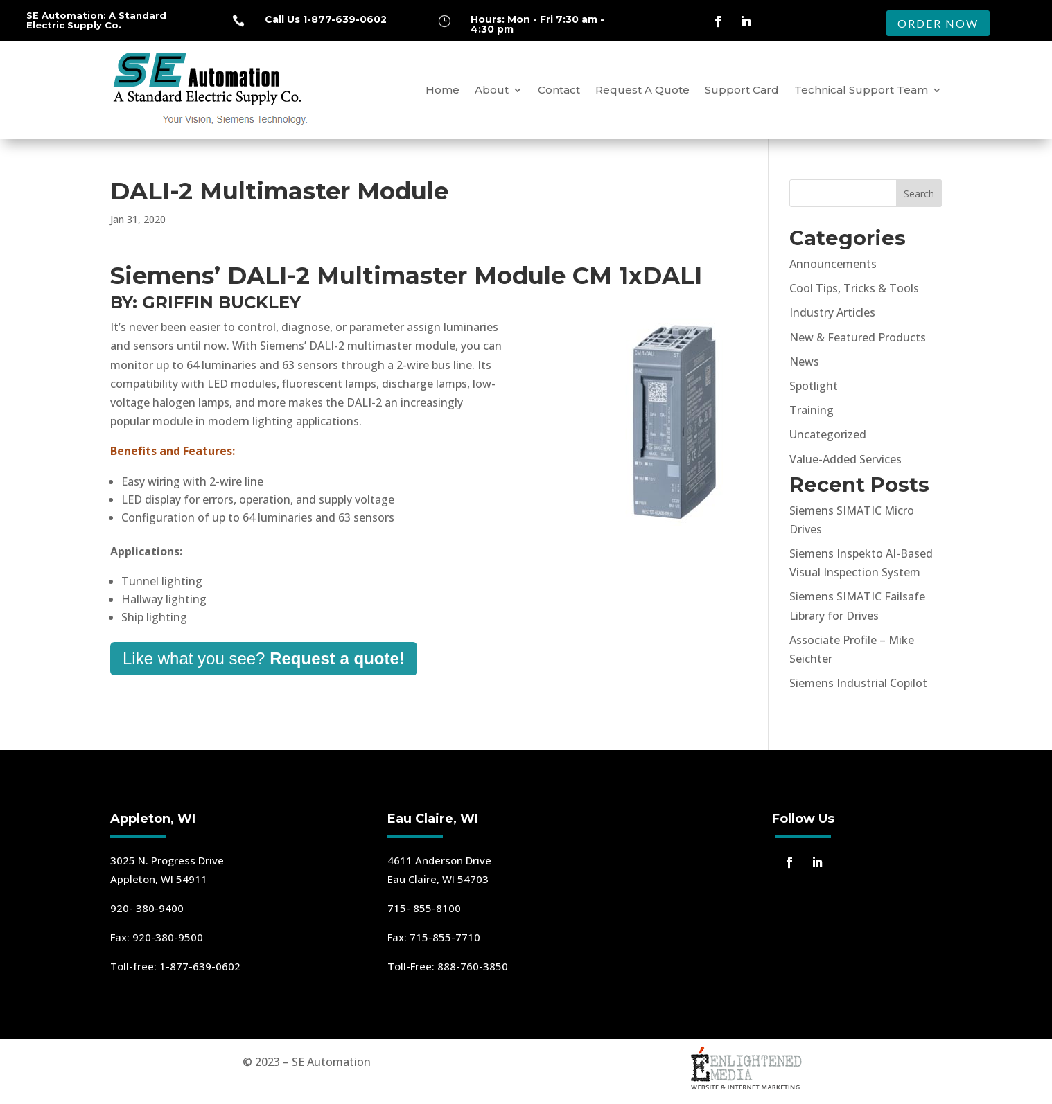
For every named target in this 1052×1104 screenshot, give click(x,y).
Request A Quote (642, 89)
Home (442, 89)
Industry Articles (832, 312)
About (492, 89)
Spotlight (813, 385)
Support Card (742, 89)
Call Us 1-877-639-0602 (326, 19)
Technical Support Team (861, 89)
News (804, 361)
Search (919, 193)
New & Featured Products (857, 337)
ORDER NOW (938, 23)
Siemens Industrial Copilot (858, 683)
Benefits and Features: (172, 450)
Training (811, 410)
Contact (559, 89)
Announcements (833, 263)
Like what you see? (264, 658)
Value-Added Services (845, 459)
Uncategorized (827, 434)
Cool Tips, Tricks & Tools (854, 288)
